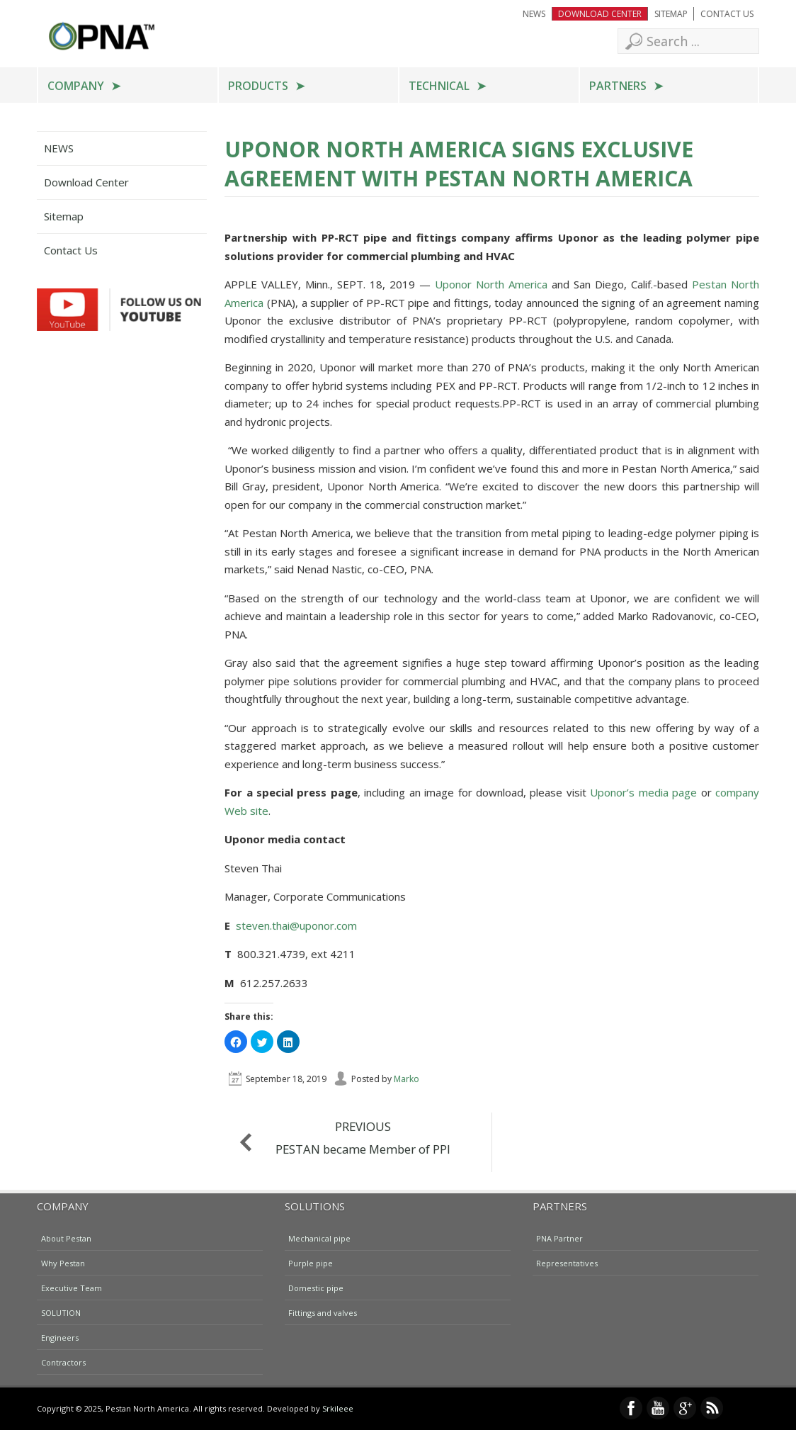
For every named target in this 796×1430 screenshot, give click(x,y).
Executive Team (71, 1287)
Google (684, 1408)
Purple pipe (310, 1262)
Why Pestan (63, 1262)
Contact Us (727, 14)
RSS (711, 1408)
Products (258, 86)
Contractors (63, 1361)
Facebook (631, 1408)
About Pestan (66, 1237)
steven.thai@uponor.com (296, 925)
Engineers (60, 1337)
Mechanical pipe (319, 1237)
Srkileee (337, 1408)
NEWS (534, 14)
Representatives (567, 1262)
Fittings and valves (322, 1312)
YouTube (658, 1408)
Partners (618, 86)
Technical (439, 86)
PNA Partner (559, 1237)
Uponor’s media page (643, 792)
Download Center (600, 14)
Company (75, 86)
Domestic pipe (315, 1287)
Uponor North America (491, 284)
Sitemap (671, 14)
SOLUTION (61, 1312)
